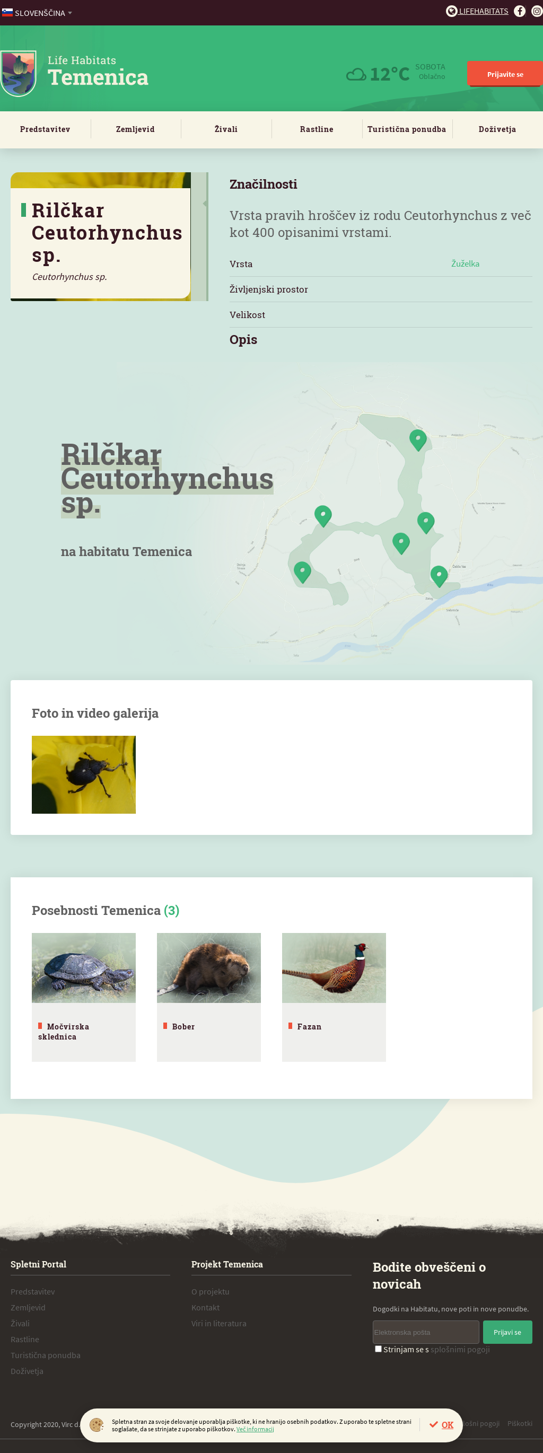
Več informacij (255, 1429)
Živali (226, 129)
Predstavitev (45, 129)
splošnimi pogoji (460, 1347)
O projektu (210, 1289)
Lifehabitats (477, 10)
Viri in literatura (219, 1321)
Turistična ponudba (406, 129)
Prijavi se (507, 1330)
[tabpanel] (83, 996)
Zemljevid (135, 129)
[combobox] (38, 12)
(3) (171, 910)
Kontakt (205, 1305)
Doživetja (497, 129)
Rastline (317, 129)
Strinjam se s (432, 1347)
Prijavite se (505, 74)
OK (447, 1424)
